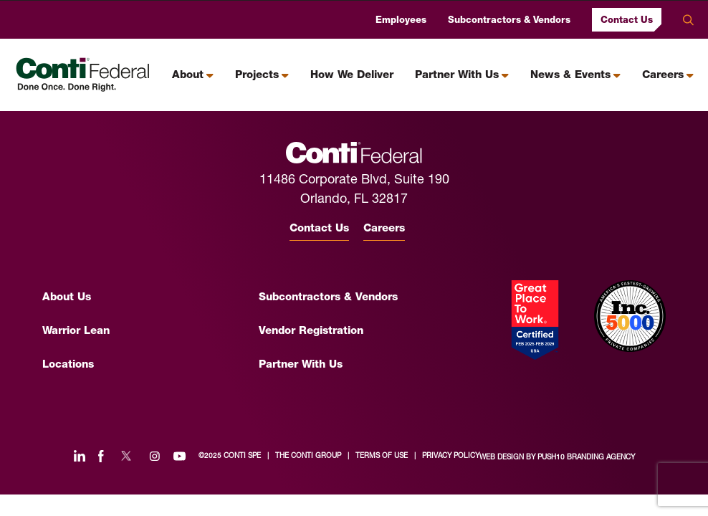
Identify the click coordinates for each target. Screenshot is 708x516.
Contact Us (626, 20)
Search (688, 20)
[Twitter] (126, 456)
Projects (257, 75)
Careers (663, 75)
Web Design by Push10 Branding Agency (557, 458)
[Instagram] (154, 456)
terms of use (381, 456)
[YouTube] (179, 456)
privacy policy (450, 456)
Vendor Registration (311, 331)
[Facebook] (101, 456)
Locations (68, 365)
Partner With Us (457, 75)
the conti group (308, 456)
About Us (66, 297)
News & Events (570, 75)
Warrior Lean (76, 331)
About (188, 75)
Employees (400, 20)
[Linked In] (79, 456)
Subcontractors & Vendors (509, 20)
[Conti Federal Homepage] (82, 75)
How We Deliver (351, 75)
